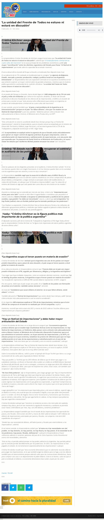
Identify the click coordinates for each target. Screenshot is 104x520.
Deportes (63, 11)
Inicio (25, 11)
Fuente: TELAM (7, 473)
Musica (71, 11)
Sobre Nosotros (34, 11)
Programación (45, 11)
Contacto (79, 11)
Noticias (55, 11)
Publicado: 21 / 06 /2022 (10, 29)
